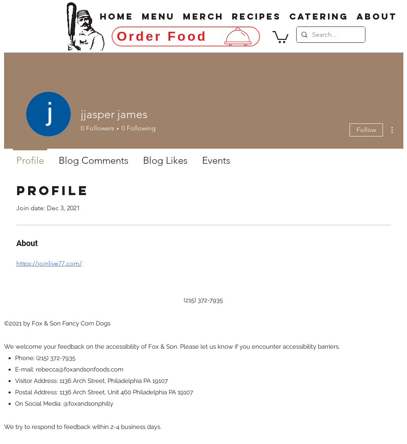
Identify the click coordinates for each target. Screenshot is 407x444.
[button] (280, 36)
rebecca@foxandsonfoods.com (79, 369)
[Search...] (330, 34)
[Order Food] (186, 36)
